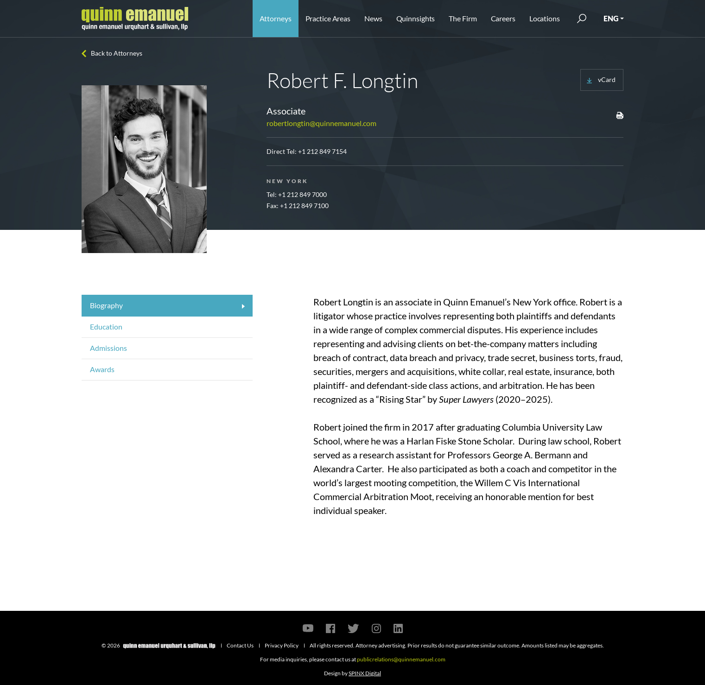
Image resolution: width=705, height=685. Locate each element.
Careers (503, 18)
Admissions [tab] (108, 347)
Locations (544, 18)
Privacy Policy (282, 645)
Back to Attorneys (116, 53)
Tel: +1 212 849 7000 (297, 194)
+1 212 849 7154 (322, 151)
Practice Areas (327, 18)
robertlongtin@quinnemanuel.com (321, 123)
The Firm (462, 18)
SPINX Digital (365, 673)
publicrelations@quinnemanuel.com (401, 659)
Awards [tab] (102, 369)
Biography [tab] (106, 305)
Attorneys (276, 18)
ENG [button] (610, 18)
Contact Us (240, 645)
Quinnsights (415, 18)
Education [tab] (106, 326)
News (373, 18)
